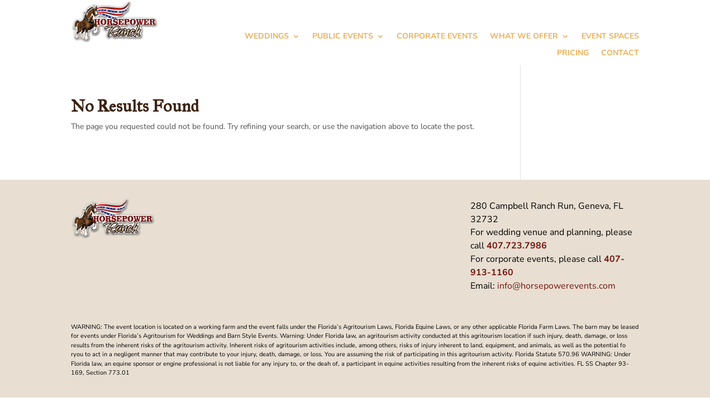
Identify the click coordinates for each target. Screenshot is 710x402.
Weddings (267, 36)
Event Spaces (610, 36)
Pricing (573, 53)
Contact (620, 53)
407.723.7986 (517, 246)
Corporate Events (437, 36)
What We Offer (524, 36)
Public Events (342, 36)
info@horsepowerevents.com (556, 286)
